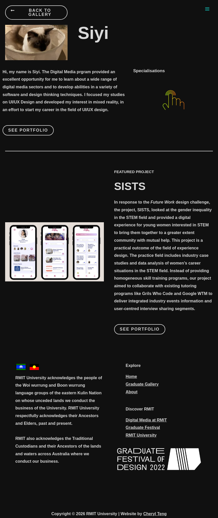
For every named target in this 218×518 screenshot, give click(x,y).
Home (131, 376)
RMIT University (141, 435)
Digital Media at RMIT (146, 420)
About (131, 392)
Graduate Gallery (142, 384)
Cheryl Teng (155, 514)
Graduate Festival (143, 427)
